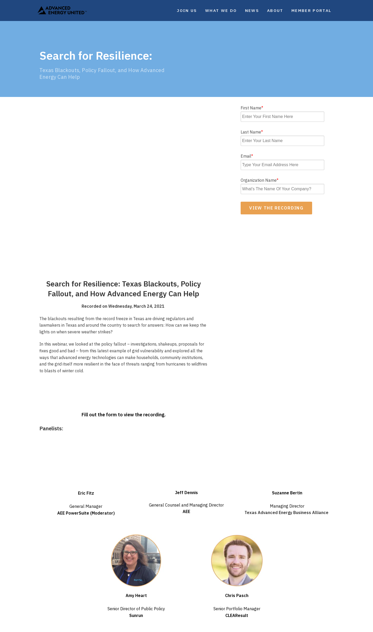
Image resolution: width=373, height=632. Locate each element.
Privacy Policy (184, 621)
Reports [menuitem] (114, 590)
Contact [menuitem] (180, 575)
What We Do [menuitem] (221, 10)
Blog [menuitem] (111, 582)
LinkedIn (301, 594)
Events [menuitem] (46, 598)
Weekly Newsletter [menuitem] (126, 575)
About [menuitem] (275, 10)
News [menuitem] (252, 10)
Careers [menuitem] (180, 582)
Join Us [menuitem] (187, 10)
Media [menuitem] (112, 605)
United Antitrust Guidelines (244, 621)
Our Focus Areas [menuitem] (57, 582)
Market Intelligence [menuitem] (61, 590)
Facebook (251, 594)
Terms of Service (209, 621)
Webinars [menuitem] (116, 598)
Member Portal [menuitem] (311, 10)
